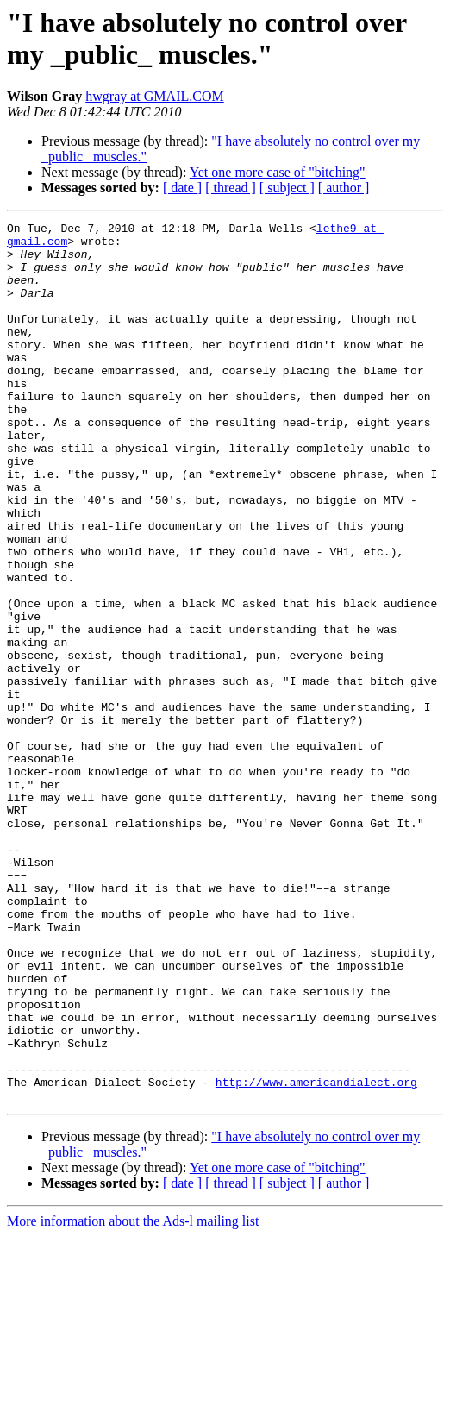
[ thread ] (230, 187)
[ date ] (182, 187)
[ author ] (344, 187)
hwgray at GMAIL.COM (154, 96)
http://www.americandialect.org (316, 1255)
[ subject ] (287, 187)
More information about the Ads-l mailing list (133, 1397)
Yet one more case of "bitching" (278, 172)
